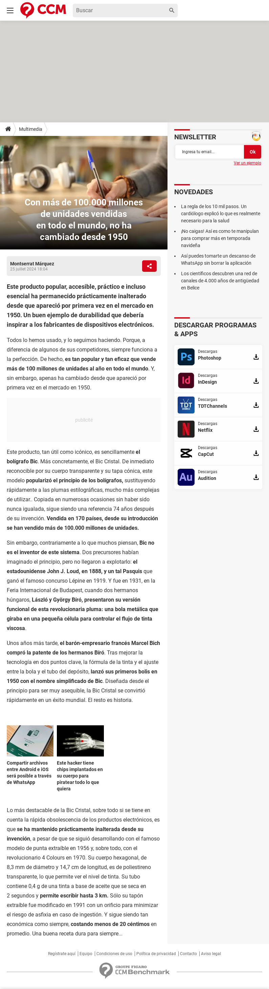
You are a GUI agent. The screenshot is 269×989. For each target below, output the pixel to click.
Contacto (188, 953)
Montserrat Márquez (32, 263)
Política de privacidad (156, 953)
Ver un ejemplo (247, 163)
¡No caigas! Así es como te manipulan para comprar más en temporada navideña (220, 238)
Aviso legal (211, 953)
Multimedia (30, 129)
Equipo (86, 953)
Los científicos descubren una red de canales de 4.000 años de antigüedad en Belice (220, 280)
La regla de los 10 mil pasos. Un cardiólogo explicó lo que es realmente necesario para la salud (220, 213)
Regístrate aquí (61, 953)
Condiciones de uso (114, 953)
